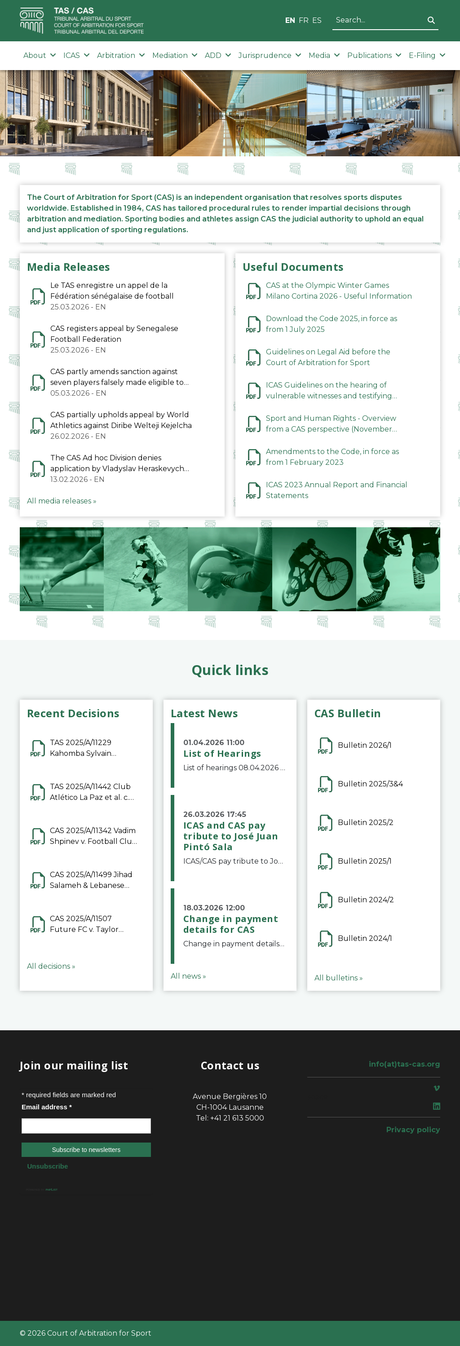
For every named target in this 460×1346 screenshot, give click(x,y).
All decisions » (51, 966)
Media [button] (324, 55)
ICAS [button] (76, 55)
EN (290, 20)
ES (317, 20)
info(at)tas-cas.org (404, 1064)
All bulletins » (338, 978)
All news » (188, 976)
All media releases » (62, 501)
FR (304, 20)
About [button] (39, 55)
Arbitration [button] (121, 55)
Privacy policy (413, 1129)
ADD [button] (218, 55)
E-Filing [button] (427, 55)
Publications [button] (374, 55)
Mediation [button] (175, 55)
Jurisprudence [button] (270, 55)
